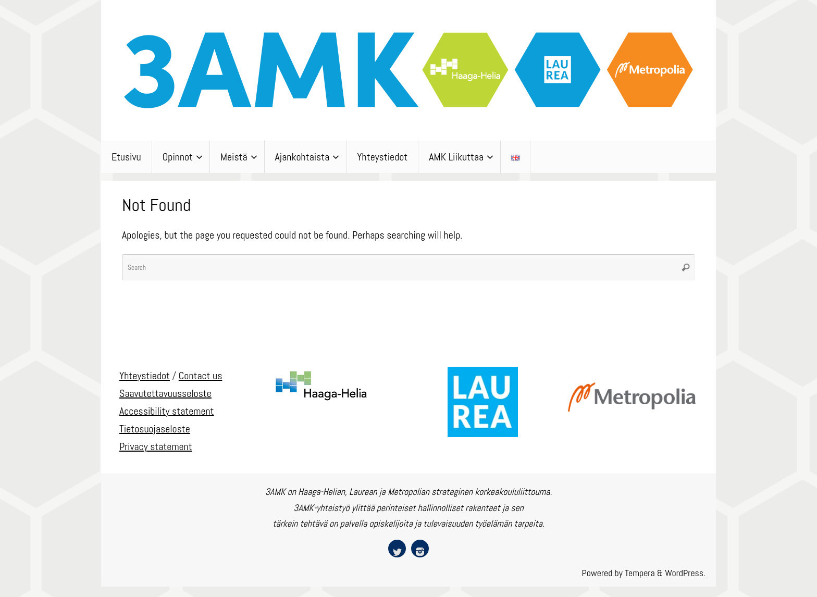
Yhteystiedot (144, 375)
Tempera (640, 573)
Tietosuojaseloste (154, 429)
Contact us (200, 375)
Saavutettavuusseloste (165, 393)
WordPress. (685, 573)
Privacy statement (155, 446)
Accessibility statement (166, 411)
